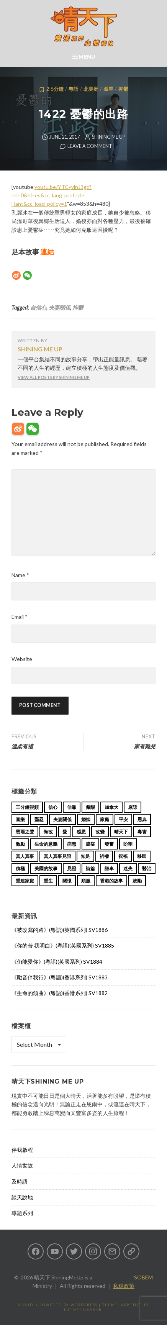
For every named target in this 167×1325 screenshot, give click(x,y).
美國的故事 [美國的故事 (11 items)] (45, 868)
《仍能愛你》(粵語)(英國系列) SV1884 (56, 961)
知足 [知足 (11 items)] (85, 856)
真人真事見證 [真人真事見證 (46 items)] (57, 856)
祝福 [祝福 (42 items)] (123, 856)
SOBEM (143, 1277)
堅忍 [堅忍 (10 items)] (39, 819)
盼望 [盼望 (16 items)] (128, 844)
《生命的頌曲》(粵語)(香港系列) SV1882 (59, 993)
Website (21, 659)
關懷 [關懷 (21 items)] (67, 881)
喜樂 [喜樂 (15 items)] (20, 819)
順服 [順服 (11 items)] (85, 881)
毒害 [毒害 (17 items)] (142, 832)
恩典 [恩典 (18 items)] (142, 819)
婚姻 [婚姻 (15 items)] (85, 819)
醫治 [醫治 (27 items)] (146, 868)
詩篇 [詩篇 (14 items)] (90, 868)
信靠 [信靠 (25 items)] (71, 807)
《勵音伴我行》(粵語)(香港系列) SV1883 (59, 977)
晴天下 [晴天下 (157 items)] (121, 832)
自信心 (38, 307)
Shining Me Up (108, 137)
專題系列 (22, 1213)
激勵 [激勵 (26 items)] (20, 844)
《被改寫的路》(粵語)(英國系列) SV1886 (59, 930)
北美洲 (91, 89)
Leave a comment (89, 146)
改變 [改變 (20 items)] (100, 832)
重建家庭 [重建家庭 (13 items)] (25, 881)
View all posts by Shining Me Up (54, 377)
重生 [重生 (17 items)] (48, 881)
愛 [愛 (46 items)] (64, 832)
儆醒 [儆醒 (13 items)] (90, 807)
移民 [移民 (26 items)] (141, 856)
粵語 (74, 89)
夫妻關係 (59, 307)
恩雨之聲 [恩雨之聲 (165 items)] (25, 832)
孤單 (108, 89)
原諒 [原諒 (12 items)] (132, 807)
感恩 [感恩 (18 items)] (81, 832)
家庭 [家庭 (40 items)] (104, 819)
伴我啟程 (22, 1149)
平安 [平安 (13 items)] (123, 819)
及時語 (19, 1181)
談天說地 (22, 1197)
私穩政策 (123, 1285)
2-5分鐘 (55, 89)
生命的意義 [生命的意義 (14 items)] (45, 844)
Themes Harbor (83, 1310)
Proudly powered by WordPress (57, 1305)
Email (19, 616)
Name (20, 575)
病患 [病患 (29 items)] (71, 844)
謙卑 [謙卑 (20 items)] (109, 868)
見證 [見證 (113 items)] (71, 868)
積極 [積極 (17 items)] (20, 868)
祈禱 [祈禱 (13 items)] (104, 856)
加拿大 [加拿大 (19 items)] (111, 807)
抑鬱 (123, 89)
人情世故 (22, 1165)
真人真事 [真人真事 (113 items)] (25, 856)
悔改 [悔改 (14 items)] (48, 832)
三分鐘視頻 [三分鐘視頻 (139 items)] (27, 807)
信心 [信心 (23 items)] (52, 807)
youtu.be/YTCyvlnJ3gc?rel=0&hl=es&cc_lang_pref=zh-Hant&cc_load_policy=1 (51, 195)
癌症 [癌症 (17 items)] (90, 844)
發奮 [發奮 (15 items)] (109, 844)
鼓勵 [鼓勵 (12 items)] (137, 881)
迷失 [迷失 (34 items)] (128, 868)
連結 (47, 252)
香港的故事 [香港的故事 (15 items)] (111, 881)
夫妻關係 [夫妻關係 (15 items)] (62, 819)
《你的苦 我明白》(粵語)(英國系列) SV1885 (62, 945)
